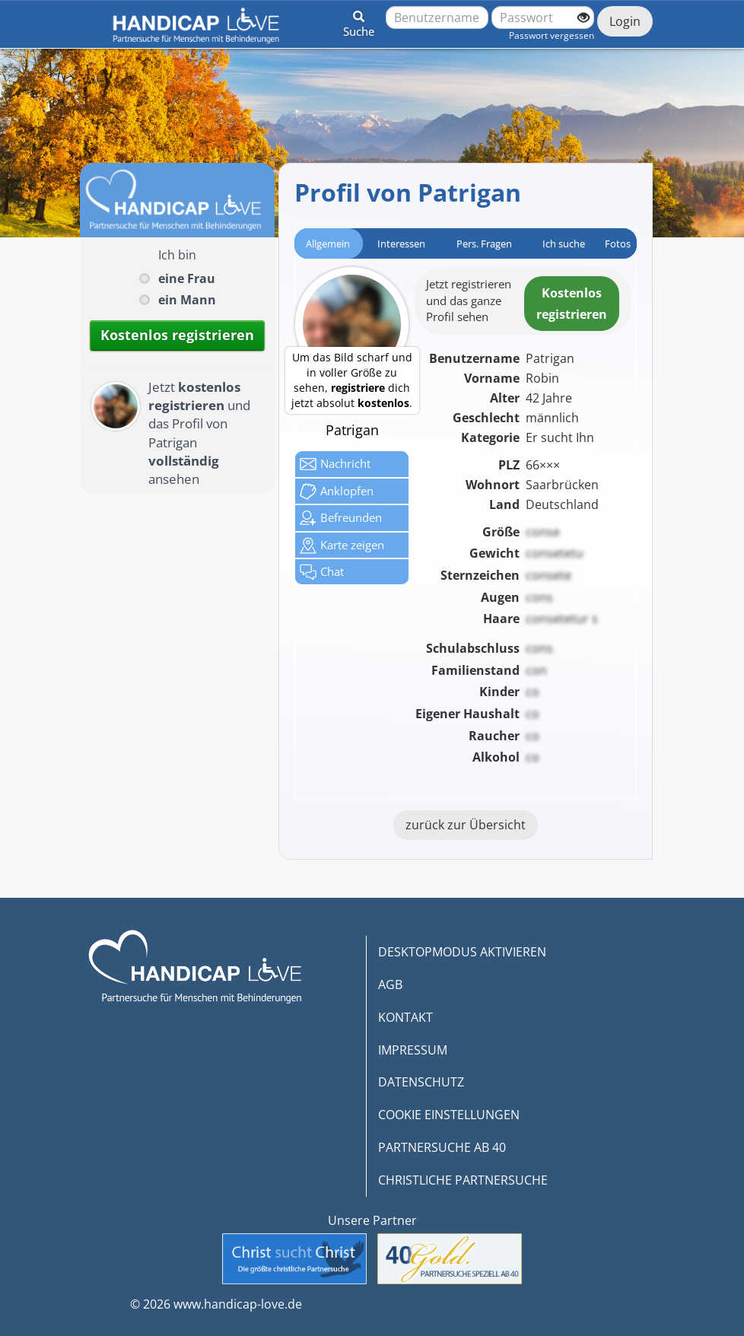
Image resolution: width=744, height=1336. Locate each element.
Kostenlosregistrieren (571, 304)
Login (625, 21)
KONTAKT (405, 1017)
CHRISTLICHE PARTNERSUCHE (463, 1180)
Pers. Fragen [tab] (484, 243)
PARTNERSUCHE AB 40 (442, 1147)
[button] (358, 21)
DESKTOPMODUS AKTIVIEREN (462, 951)
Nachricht (335, 464)
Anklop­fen (337, 491)
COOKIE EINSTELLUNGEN (449, 1114)
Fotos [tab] (618, 243)
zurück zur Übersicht (465, 824)
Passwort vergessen (551, 35)
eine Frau (186, 278)
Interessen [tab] (401, 243)
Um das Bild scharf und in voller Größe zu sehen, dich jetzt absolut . (351, 380)
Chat (322, 572)
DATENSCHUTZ (421, 1082)
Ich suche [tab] (563, 243)
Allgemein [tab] (328, 243)
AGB (390, 984)
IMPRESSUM (412, 1050)
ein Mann (187, 299)
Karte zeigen (342, 545)
